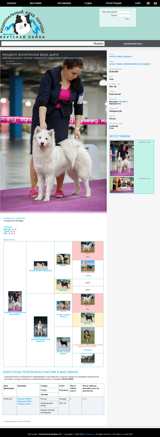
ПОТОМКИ (28, 58)
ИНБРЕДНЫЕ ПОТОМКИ (73, 58)
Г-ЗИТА (88, 276)
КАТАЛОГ (11, 3)
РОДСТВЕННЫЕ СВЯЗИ (12, 58)
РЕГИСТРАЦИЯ (113, 3)
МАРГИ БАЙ (87, 364)
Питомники (64, 3)
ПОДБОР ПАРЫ (40, 58)
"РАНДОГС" (123, 102)
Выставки (35, 3)
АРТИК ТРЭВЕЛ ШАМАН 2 (40, 271)
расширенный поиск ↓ (133, 44)
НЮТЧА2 (63, 290)
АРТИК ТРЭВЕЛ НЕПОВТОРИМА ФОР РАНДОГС (40, 339)
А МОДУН (87, 350)
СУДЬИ (88, 3)
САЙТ (138, 3)
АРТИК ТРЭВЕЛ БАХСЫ (63, 316)
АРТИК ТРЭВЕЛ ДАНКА (63, 353)
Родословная (55, 58)
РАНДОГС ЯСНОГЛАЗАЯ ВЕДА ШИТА (15, 313)
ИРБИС (63, 265)
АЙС (88, 257)
